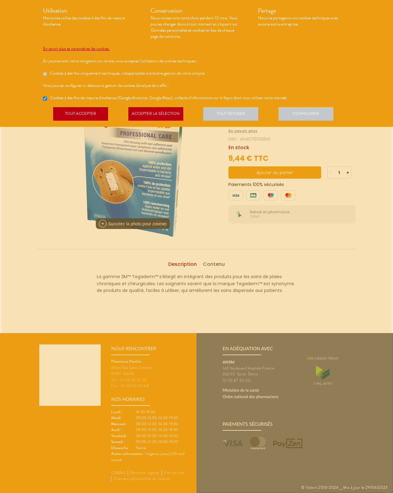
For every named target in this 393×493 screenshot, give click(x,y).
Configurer (312, 114)
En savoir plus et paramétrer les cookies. (76, 49)
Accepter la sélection (158, 114)
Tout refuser (235, 114)
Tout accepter (81, 114)
